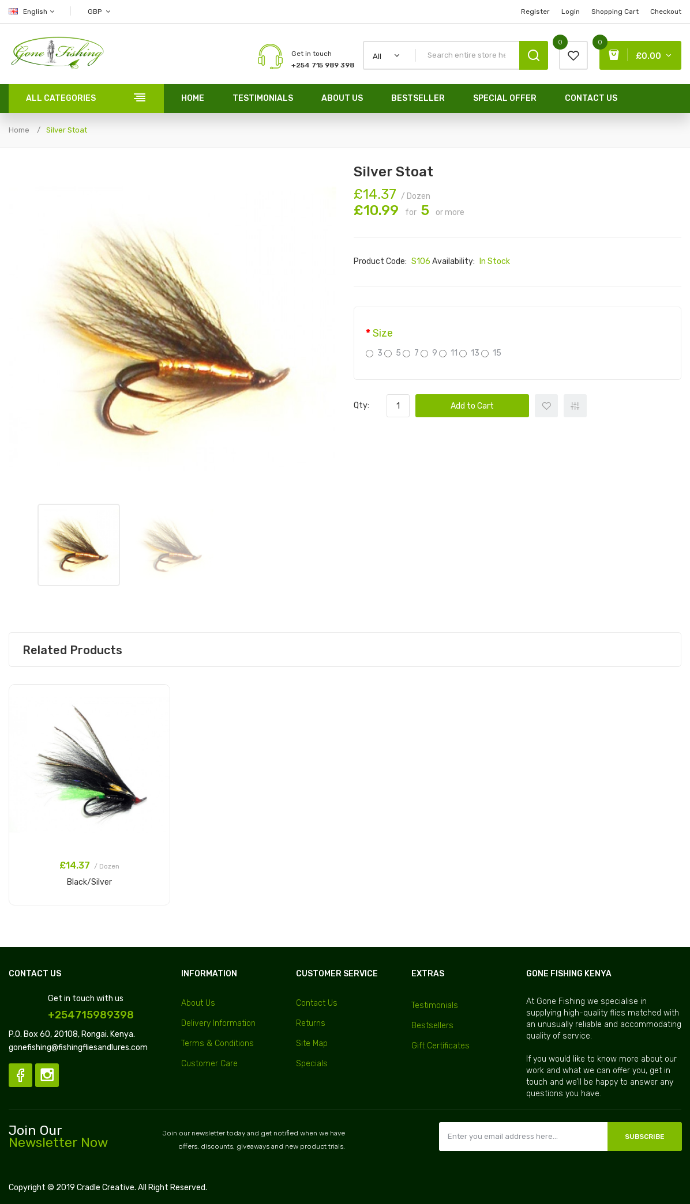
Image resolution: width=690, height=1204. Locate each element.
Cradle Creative (105, 1187)
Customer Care (209, 1064)
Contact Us (316, 1003)
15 (491, 353)
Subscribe (645, 1137)
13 (469, 353)
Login (570, 11)
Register (535, 11)
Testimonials (434, 1005)
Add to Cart (472, 406)
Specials (312, 1064)
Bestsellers (432, 1026)
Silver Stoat (66, 130)
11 (448, 353)
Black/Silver (89, 882)
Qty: (361, 405)
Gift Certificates (440, 1046)
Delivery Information (218, 1023)
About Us (198, 1003)
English (32, 11)
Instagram (47, 1075)
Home (19, 130)
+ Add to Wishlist (546, 405)
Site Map (312, 1043)
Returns (310, 1023)
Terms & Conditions (217, 1043)
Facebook (20, 1075)
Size (383, 333)
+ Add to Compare (575, 405)
